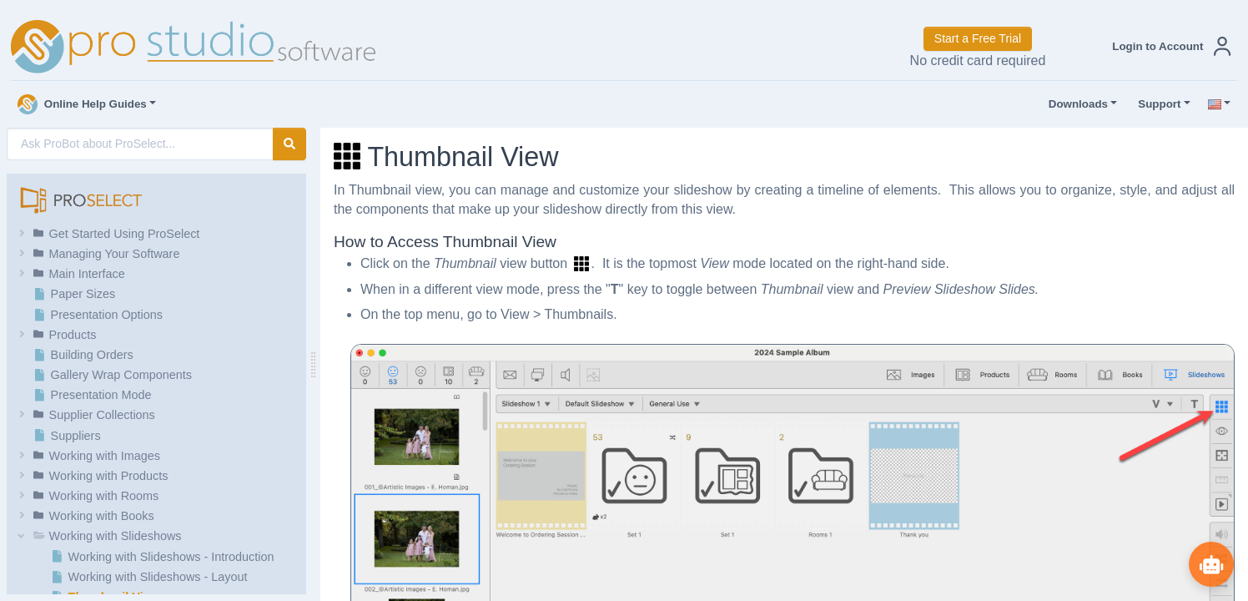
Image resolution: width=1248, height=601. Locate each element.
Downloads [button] (1074, 104)
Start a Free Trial (977, 38)
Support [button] (1155, 104)
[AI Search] (140, 144)
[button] (1168, 46)
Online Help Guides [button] (82, 104)
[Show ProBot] (1210, 563)
